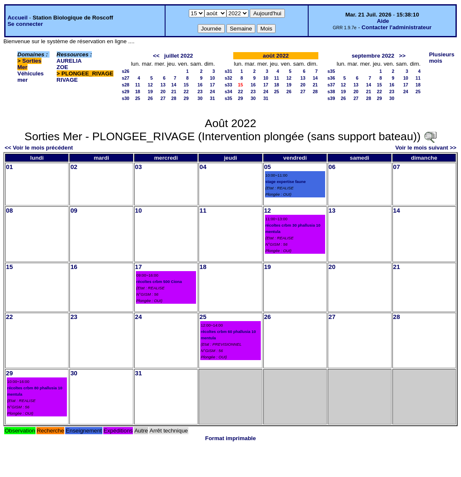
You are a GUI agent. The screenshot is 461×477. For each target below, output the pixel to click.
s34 (228, 91)
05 (267, 167)
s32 (228, 77)
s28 (126, 84)
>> (402, 56)
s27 (126, 77)
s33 (228, 84)
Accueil (18, 17)
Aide (383, 21)
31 (212, 98)
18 (137, 91)
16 (200, 84)
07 (396, 167)
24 (212, 91)
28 (174, 98)
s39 (331, 98)
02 (73, 167)
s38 (331, 91)
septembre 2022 (373, 56)
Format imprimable (230, 438)
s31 (228, 71)
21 (174, 91)
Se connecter (25, 24)
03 (138, 167)
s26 (126, 71)
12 (150, 84)
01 (9, 167)
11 (137, 84)
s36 (331, 77)
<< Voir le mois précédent (39, 147)
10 (212, 77)
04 (202, 167)
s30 (126, 98)
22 (186, 91)
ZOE (62, 67)
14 (174, 84)
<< (156, 56)
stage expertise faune (285, 182)
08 (9, 210)
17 (212, 84)
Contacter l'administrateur (396, 27)
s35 (228, 98)
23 (200, 91)
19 (150, 91)
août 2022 (276, 56)
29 (186, 98)
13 (163, 84)
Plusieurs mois (441, 57)
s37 (331, 84)
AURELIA (69, 61)
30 (200, 98)
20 (163, 91)
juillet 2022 (178, 56)
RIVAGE (67, 80)
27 (163, 98)
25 (137, 98)
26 (150, 98)
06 (331, 167)
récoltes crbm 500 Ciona (159, 282)
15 (186, 84)
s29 (126, 91)
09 (73, 210)
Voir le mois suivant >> (425, 147)
